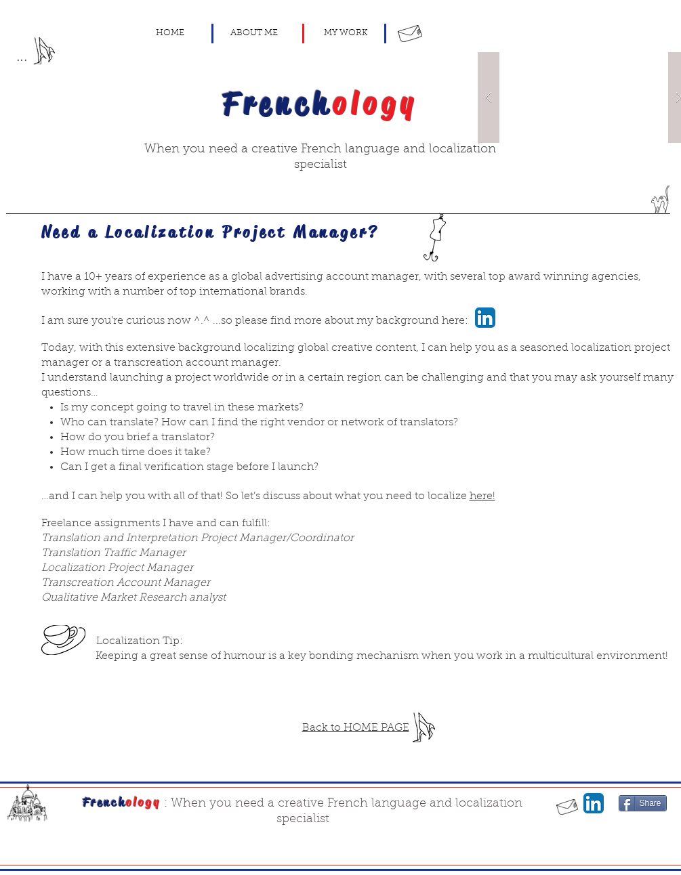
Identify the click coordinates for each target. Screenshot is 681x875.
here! (482, 496)
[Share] (643, 803)
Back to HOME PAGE (355, 728)
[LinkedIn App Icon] (485, 317)
